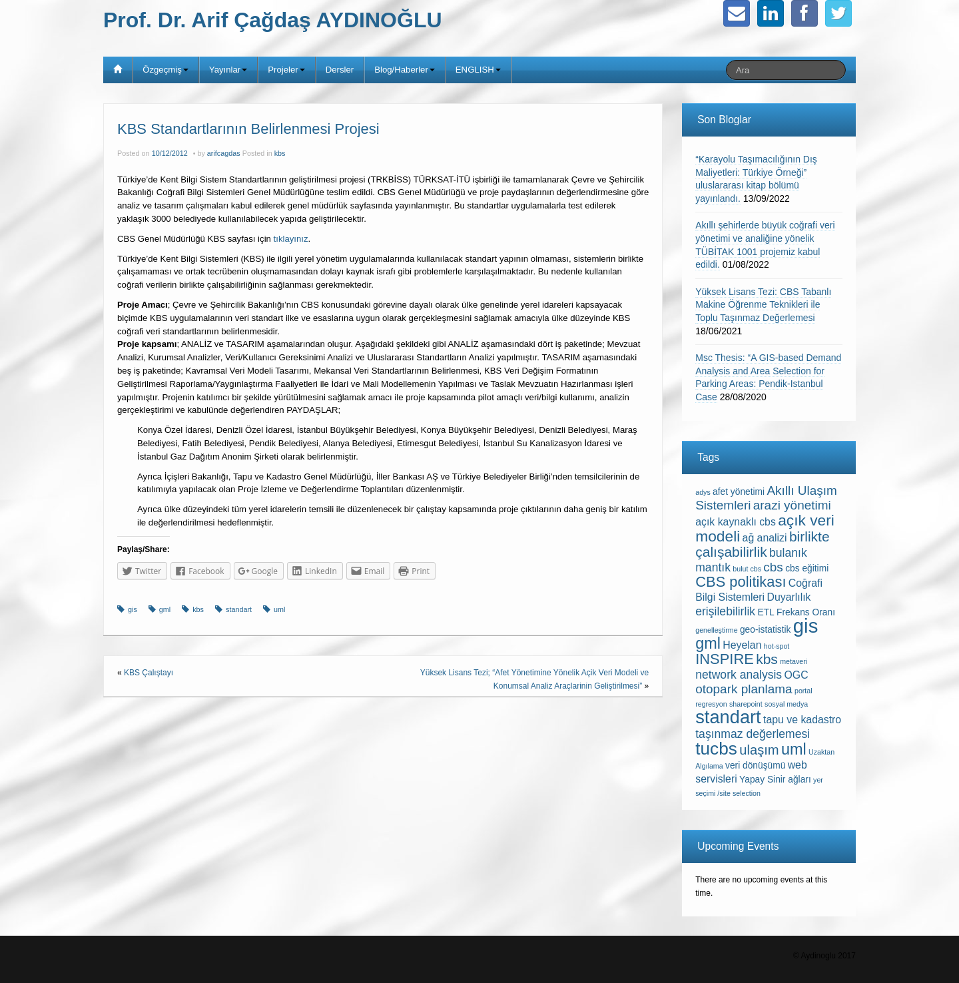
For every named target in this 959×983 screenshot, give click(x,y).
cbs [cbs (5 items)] (773, 567)
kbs (280, 153)
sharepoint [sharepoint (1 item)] (746, 704)
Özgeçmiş (165, 70)
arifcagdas (223, 153)
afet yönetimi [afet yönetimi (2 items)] (739, 492)
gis (132, 609)
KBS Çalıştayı (148, 672)
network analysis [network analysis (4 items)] (738, 674)
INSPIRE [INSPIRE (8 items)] (724, 659)
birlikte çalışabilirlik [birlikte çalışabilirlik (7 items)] (762, 544)
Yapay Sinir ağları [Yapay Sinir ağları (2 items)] (775, 780)
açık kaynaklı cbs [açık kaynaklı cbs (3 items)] (735, 521)
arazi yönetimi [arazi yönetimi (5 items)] (792, 505)
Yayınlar (228, 70)
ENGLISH (478, 70)
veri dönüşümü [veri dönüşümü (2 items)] (755, 766)
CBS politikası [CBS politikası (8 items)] (740, 581)
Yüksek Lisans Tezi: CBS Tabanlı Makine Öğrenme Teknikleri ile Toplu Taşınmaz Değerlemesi (763, 304)
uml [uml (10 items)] (793, 749)
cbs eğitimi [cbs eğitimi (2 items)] (806, 568)
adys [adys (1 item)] (703, 492)
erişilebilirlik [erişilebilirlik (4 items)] (725, 611)
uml (279, 609)
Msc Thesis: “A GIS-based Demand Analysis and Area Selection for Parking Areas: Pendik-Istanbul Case (768, 377)
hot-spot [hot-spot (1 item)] (777, 646)
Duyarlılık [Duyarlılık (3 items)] (788, 597)
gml (164, 609)
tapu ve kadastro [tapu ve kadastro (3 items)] (802, 719)
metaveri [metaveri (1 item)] (793, 661)
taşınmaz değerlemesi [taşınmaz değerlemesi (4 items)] (752, 734)
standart (239, 609)
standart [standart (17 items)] (728, 717)
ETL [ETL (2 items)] (765, 612)
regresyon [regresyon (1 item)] (711, 704)
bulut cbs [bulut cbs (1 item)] (747, 569)
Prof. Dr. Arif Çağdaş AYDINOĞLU (272, 20)
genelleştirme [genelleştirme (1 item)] (716, 630)
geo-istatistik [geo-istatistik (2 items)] (765, 630)
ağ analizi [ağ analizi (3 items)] (765, 537)
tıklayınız (291, 239)
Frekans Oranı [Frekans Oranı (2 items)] (806, 612)
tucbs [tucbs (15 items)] (716, 749)
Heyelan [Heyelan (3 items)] (742, 645)
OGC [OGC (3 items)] (796, 675)
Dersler (340, 70)
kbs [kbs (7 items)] (767, 659)
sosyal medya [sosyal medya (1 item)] (786, 704)
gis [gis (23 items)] (805, 626)
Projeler (286, 70)
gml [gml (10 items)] (708, 643)
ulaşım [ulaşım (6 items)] (759, 750)
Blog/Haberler (404, 70)
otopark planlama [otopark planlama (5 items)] (743, 689)
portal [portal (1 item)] (803, 691)
